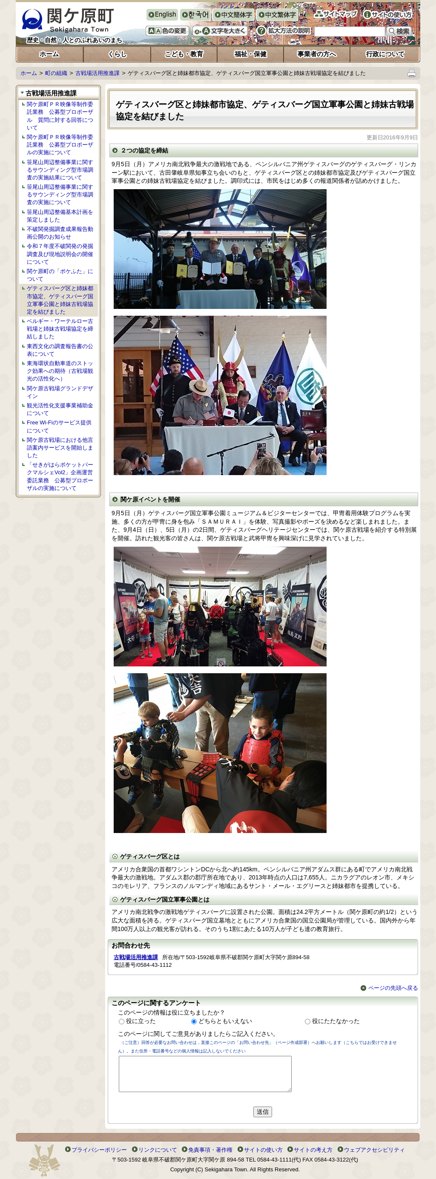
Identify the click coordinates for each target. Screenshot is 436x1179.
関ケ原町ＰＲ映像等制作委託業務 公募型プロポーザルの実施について (60, 145)
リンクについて (157, 1150)
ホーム (49, 54)
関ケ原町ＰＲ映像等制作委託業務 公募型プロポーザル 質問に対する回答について (60, 116)
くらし (117, 54)
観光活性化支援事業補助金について (60, 409)
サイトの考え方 (313, 1150)
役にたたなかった (336, 1021)
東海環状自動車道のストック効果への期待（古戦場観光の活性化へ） (60, 371)
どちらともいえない (225, 1021)
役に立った (141, 1021)
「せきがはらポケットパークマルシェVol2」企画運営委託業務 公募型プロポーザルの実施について (60, 476)
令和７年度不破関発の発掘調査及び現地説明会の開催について (60, 254)
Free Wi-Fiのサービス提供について (59, 426)
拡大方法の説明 (283, 31)
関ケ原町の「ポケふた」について (60, 275)
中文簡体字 (233, 16)
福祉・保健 (251, 54)
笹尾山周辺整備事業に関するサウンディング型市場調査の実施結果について (60, 170)
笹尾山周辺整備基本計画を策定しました (60, 216)
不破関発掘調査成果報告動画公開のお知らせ (60, 233)
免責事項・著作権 (210, 1150)
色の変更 (167, 31)
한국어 (195, 16)
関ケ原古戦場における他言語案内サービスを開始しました (60, 447)
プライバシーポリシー (99, 1150)
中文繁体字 (277, 16)
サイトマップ (336, 14)
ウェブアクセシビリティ (374, 1150)
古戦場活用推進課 (97, 73)
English (162, 15)
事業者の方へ (317, 54)
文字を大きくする (220, 31)
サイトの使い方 (388, 14)
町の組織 (56, 73)
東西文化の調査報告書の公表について (60, 350)
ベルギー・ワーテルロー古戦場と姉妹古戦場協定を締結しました (60, 329)
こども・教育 (184, 54)
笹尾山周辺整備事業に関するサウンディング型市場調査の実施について (60, 194)
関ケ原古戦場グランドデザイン (60, 392)
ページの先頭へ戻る (389, 988)
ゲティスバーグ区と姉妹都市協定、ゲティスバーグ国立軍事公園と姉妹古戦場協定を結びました (60, 300)
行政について (385, 54)
